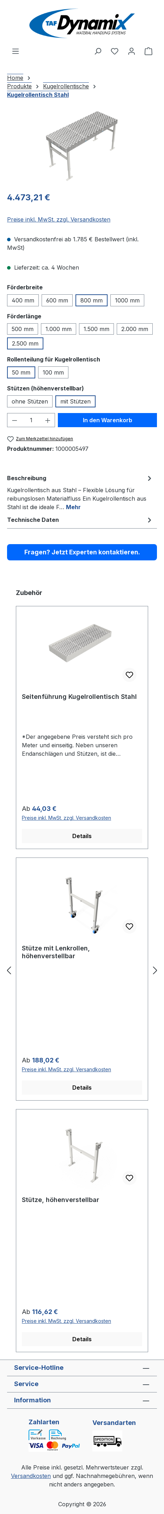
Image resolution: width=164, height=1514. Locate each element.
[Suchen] (97, 51)
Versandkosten (31, 1475)
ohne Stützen (30, 401)
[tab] (80, 492)
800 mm (91, 300)
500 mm (23, 328)
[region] (82, 145)
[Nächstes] (155, 970)
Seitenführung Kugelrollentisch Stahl (79, 696)
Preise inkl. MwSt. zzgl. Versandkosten (58, 219)
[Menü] (15, 51)
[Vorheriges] (9, 970)
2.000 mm (134, 328)
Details (82, 836)
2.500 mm (25, 343)
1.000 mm (58, 328)
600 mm (57, 300)
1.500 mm (96, 328)
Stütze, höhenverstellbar (60, 1199)
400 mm (23, 300)
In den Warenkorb (107, 420)
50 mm (21, 372)
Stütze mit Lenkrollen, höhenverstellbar (56, 952)
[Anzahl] (31, 420)
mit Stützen (75, 401)
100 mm (53, 372)
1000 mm (127, 300)
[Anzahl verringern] (14, 420)
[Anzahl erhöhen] (48, 420)
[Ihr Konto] (131, 51)
